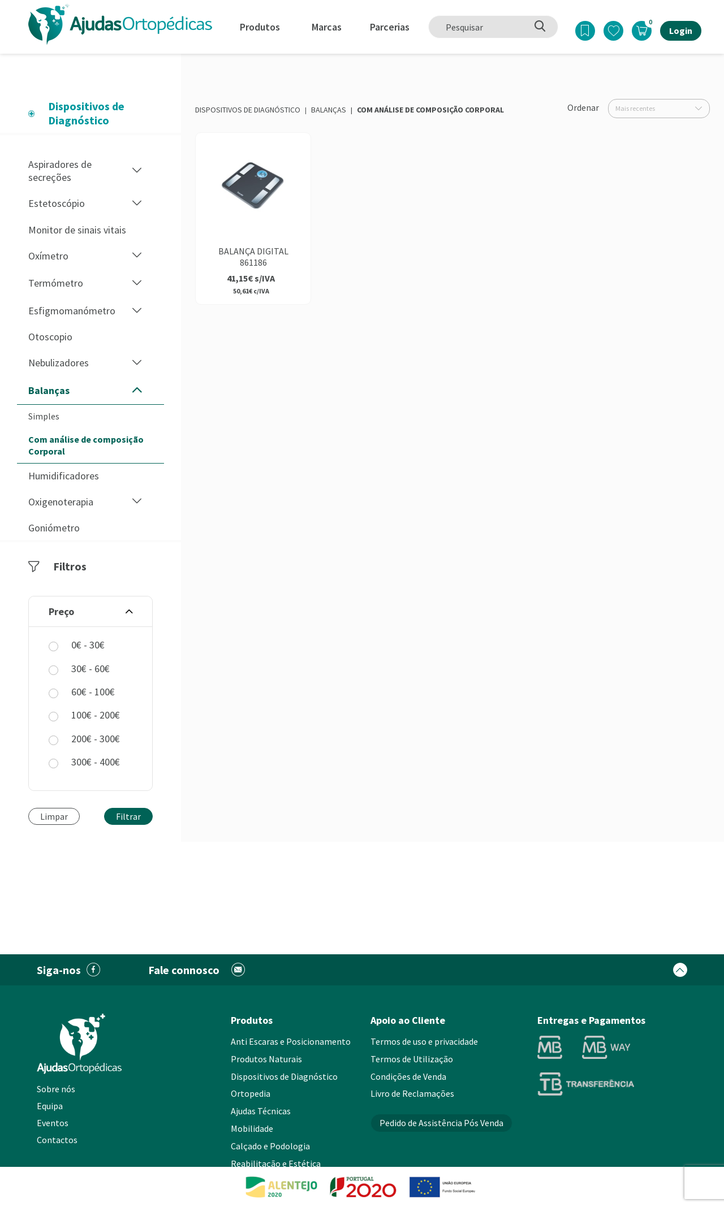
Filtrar (128, 816)
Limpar (54, 816)
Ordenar (583, 107)
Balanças (328, 110)
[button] (137, 171)
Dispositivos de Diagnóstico (247, 110)
